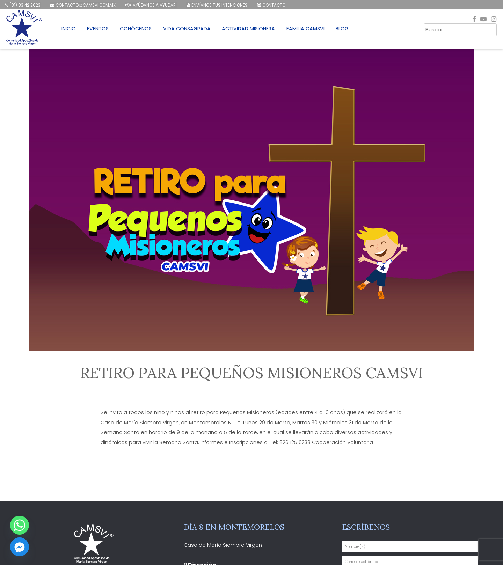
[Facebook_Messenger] (19, 546)
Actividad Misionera (252, 30)
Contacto (270, 5)
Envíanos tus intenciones (215, 5)
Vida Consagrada (190, 30)
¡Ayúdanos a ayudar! (150, 5)
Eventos (100, 30)
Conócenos (139, 30)
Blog (346, 30)
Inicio (70, 30)
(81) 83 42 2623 (22, 5)
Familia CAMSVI (310, 30)
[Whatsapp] (19, 525)
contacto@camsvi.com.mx (82, 5)
